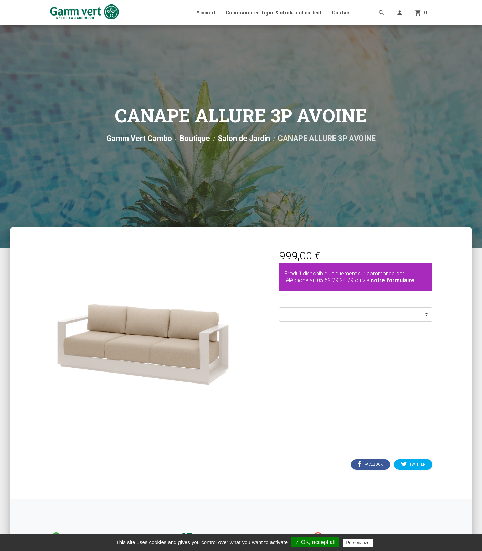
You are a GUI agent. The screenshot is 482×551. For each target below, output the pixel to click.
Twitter (413, 464)
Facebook (370, 464)
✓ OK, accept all (315, 542)
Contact (341, 12)
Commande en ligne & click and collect (273, 12)
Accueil (205, 12)
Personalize (358, 542)
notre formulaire (392, 280)
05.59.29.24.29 (335, 280)
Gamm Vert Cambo (139, 138)
